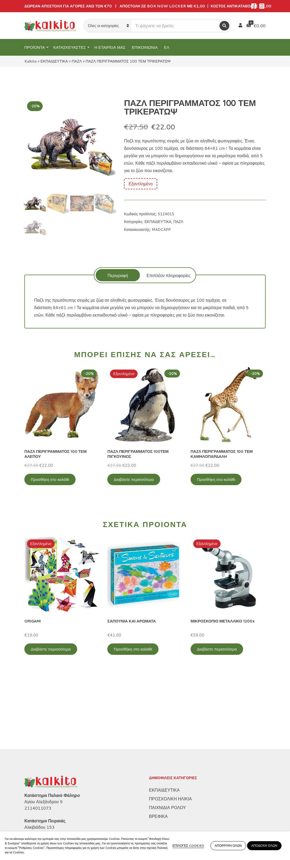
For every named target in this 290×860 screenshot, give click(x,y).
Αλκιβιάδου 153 (39, 762)
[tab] (118, 275)
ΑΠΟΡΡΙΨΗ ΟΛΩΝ (228, 845)
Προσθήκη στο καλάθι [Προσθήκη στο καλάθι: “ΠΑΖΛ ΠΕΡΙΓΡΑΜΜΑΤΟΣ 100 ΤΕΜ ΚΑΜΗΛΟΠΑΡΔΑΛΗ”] (216, 479)
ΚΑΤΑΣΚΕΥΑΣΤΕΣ (69, 47)
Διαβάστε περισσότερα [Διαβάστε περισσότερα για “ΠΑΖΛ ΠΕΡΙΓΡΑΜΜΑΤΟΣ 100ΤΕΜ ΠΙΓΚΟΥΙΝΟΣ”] (134, 479)
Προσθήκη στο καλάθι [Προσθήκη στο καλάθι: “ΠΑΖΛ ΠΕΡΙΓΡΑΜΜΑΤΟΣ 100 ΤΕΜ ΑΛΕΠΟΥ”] (50, 479)
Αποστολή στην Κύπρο (45, 829)
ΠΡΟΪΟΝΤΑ (34, 47)
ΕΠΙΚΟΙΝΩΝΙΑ (144, 47)
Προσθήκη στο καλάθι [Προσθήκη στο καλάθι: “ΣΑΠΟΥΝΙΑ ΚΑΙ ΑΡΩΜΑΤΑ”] (133, 649)
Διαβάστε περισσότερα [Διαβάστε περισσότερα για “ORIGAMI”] (51, 649)
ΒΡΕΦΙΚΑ (158, 751)
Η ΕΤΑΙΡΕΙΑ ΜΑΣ (109, 47)
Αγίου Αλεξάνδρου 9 (43, 736)
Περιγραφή (118, 275)
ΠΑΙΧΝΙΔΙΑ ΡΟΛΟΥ (167, 742)
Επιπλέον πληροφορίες (168, 275)
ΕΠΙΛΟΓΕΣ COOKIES (188, 845)
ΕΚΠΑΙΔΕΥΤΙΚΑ (54, 61)
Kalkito (30, 61)
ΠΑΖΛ (77, 61)
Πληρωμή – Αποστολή (45, 820)
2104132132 (37, 768)
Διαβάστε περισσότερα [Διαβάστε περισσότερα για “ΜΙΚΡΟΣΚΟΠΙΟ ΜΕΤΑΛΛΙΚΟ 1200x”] (217, 649)
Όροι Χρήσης (36, 811)
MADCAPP (161, 229)
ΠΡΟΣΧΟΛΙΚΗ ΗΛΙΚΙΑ (170, 733)
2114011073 (37, 743)
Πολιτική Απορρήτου (43, 803)
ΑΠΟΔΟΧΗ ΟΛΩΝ (264, 845)
